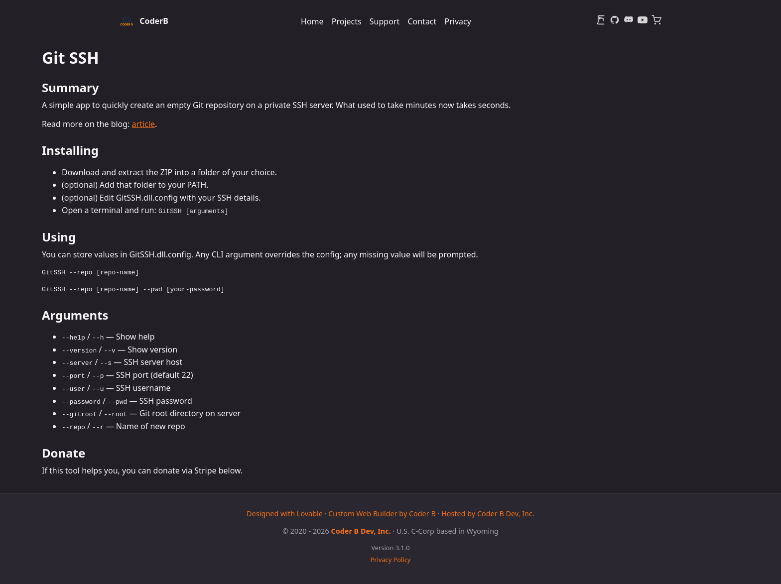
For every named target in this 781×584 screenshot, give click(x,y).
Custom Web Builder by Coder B (382, 512)
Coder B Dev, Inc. (361, 530)
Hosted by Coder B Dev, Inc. (487, 512)
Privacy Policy (391, 559)
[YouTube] (643, 22)
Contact (421, 21)
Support (384, 21)
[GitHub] (615, 22)
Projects (347, 21)
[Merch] (656, 22)
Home (312, 21)
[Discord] (629, 22)
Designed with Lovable (285, 512)
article (143, 123)
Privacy (457, 21)
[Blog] (601, 22)
